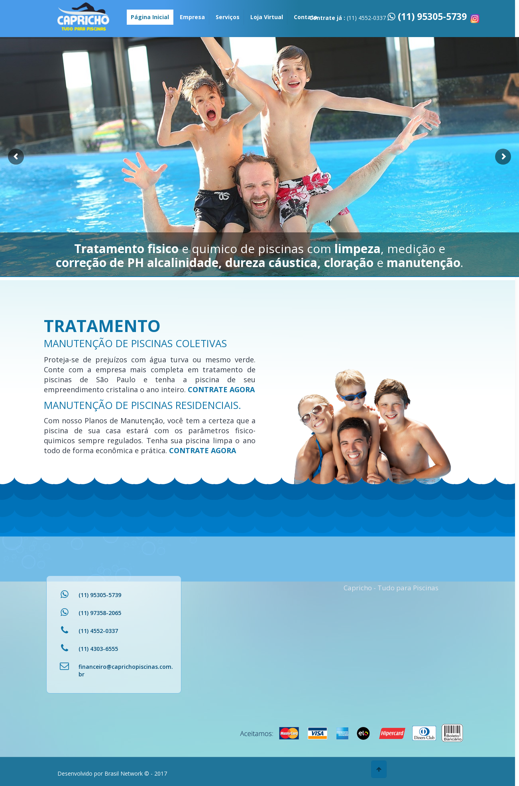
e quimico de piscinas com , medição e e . (259, 255)
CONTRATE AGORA (221, 389)
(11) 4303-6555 (98, 648)
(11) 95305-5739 (431, 16)
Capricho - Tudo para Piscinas (391, 587)
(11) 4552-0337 (98, 631)
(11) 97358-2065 (100, 613)
